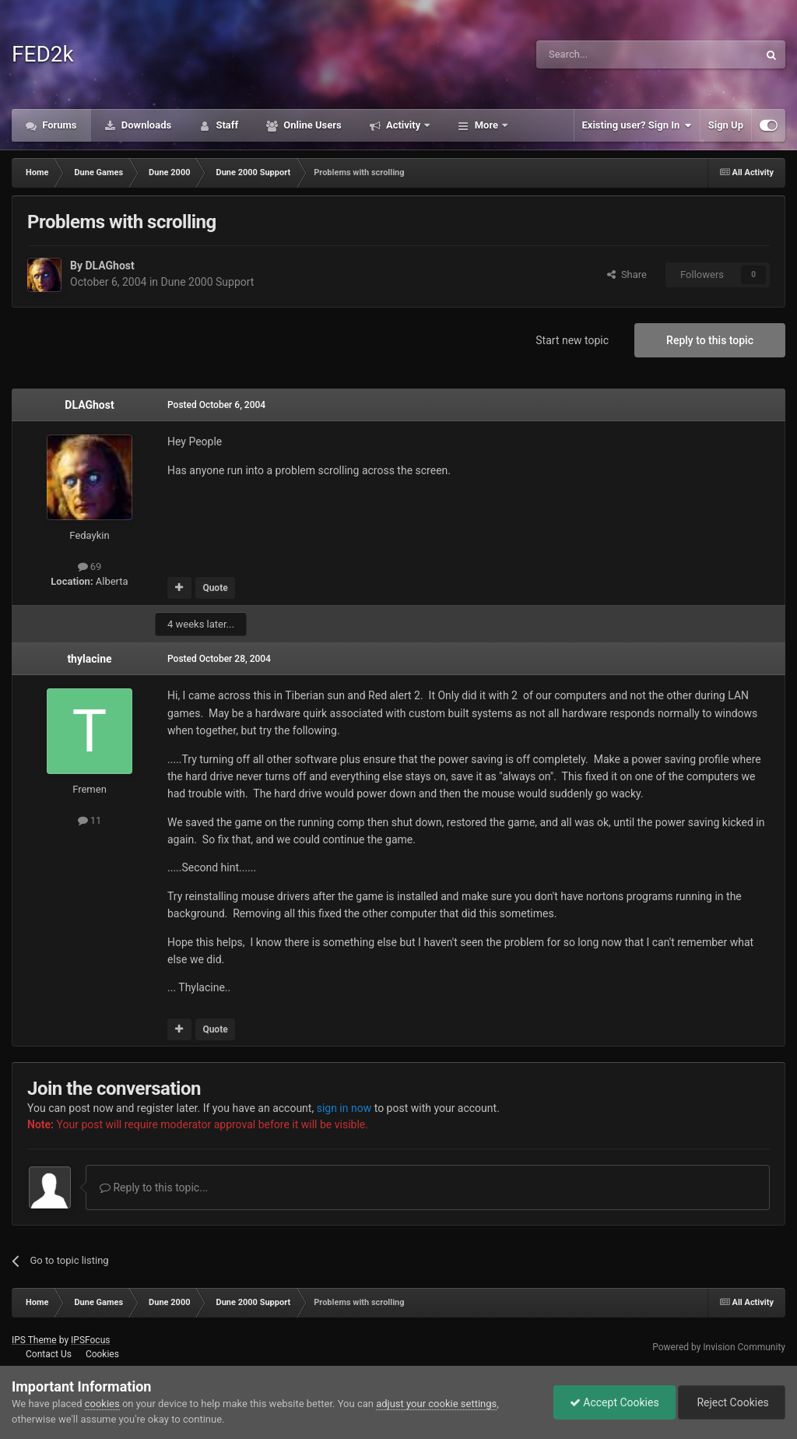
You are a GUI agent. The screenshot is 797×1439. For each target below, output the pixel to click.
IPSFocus (90, 1340)
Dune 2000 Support (208, 282)
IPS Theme (34, 1340)
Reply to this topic (709, 340)
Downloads (145, 125)
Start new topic (572, 340)
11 (90, 820)
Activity (403, 125)
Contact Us (49, 1354)
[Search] (610, 54)
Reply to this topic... (154, 1187)
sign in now (344, 1108)
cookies (102, 1403)
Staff (225, 125)
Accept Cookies (614, 1402)
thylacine (89, 659)
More (486, 125)
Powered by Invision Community (718, 1347)
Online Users (311, 125)
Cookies (102, 1354)
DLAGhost (109, 265)
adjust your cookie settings (436, 1403)
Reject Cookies (731, 1402)
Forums (58, 125)
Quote (214, 587)
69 (90, 566)
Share (627, 274)
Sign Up (725, 125)
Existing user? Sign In (637, 125)
